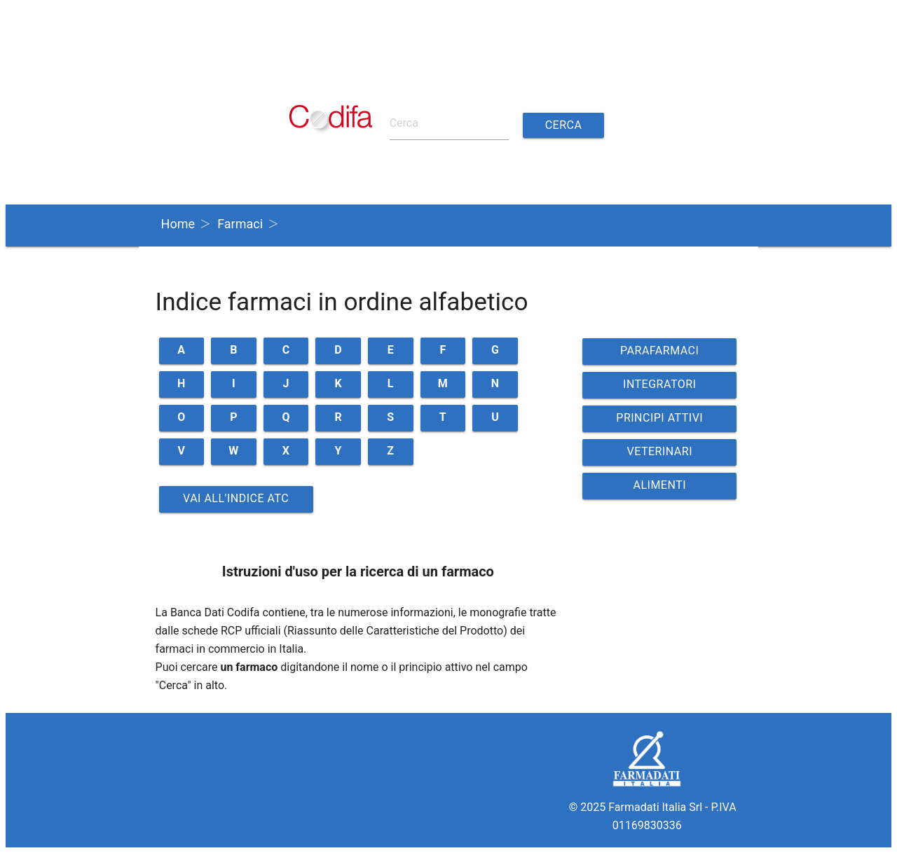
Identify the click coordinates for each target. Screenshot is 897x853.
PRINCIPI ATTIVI (659, 417)
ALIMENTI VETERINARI (660, 488)
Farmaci (240, 223)
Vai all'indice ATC (236, 498)
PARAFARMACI (659, 350)
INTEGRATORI (659, 384)
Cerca (563, 125)
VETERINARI (660, 451)
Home (178, 223)
